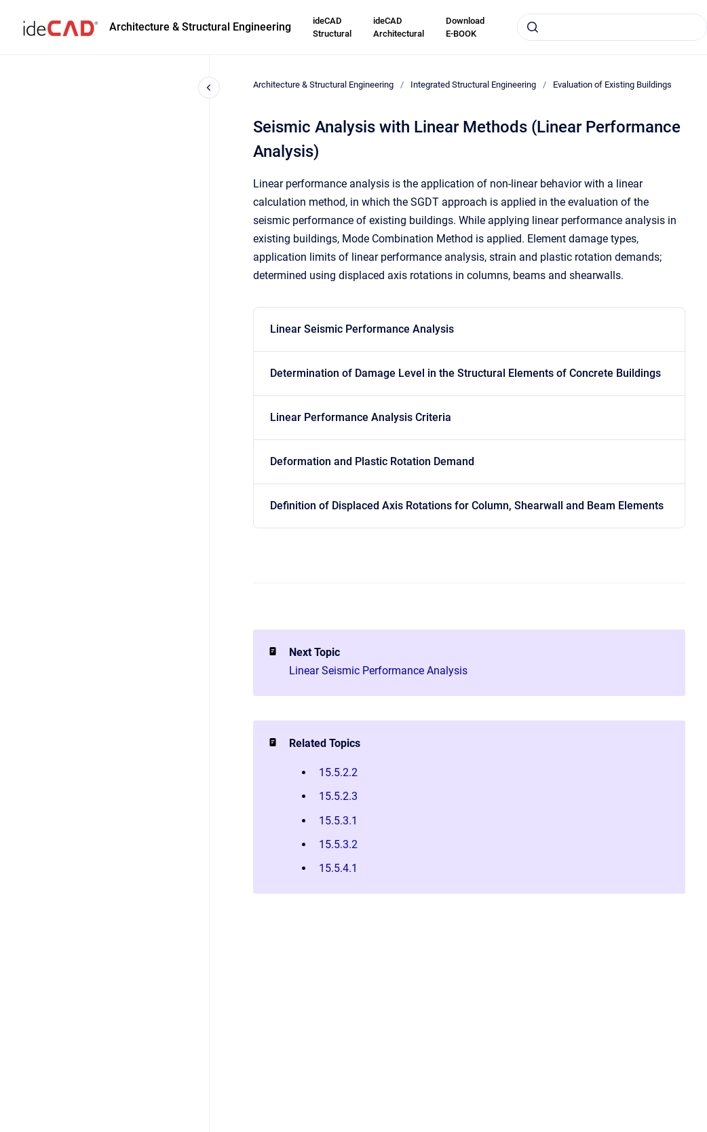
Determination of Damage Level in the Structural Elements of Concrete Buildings (465, 373)
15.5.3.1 (338, 820)
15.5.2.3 (338, 796)
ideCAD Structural (332, 27)
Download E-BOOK (465, 27)
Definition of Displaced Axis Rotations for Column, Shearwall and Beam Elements (467, 505)
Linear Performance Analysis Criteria (360, 417)
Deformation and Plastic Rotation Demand (372, 461)
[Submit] (532, 27)
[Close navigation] (209, 87)
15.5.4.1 (338, 868)
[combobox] (612, 27)
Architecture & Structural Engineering (200, 26)
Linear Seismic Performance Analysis (362, 329)
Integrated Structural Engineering (473, 84)
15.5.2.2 (338, 772)
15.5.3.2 (338, 844)
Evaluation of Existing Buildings (612, 84)
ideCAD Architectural (398, 27)
